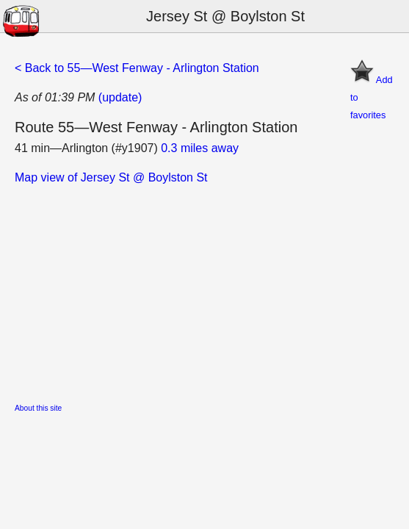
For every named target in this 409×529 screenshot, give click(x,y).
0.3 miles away (200, 148)
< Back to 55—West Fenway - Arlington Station (137, 68)
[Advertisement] (204, 289)
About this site (38, 408)
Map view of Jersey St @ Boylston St (111, 177)
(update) (120, 97)
